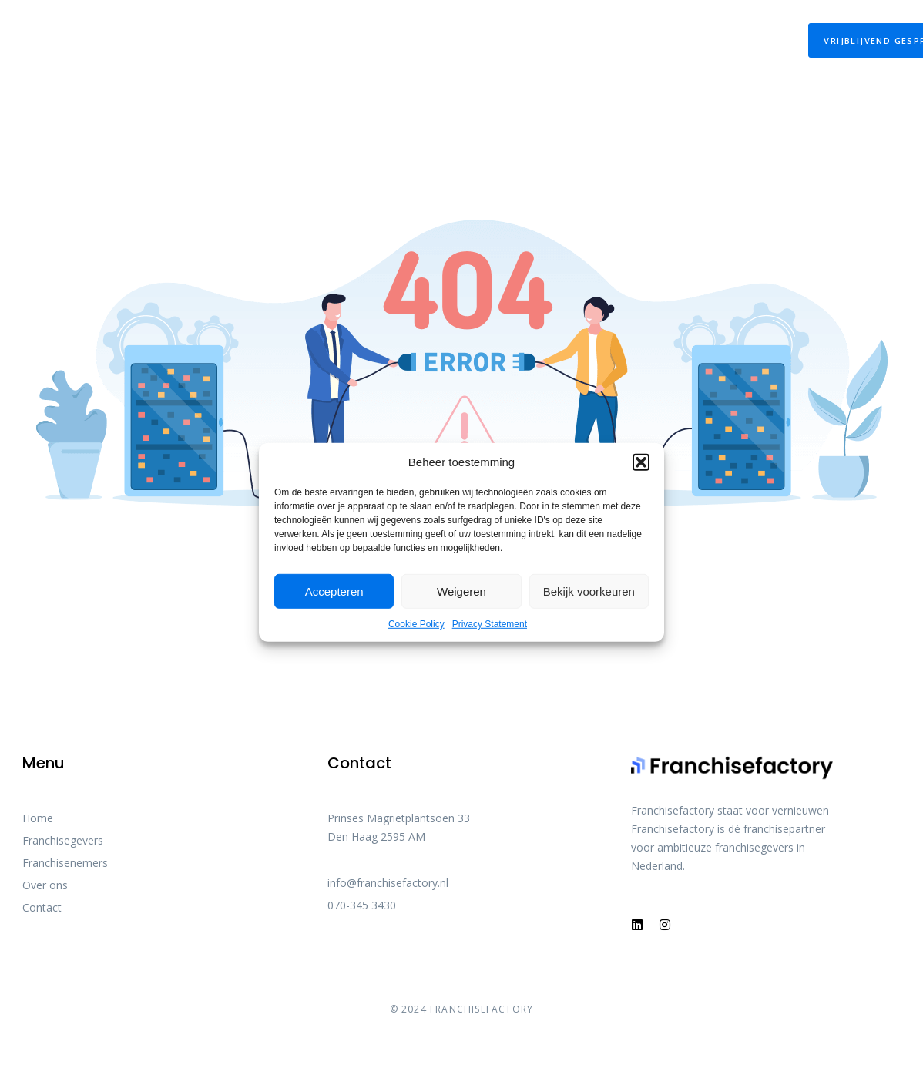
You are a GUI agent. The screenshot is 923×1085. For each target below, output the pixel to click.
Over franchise (469, 41)
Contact (729, 41)
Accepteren (334, 590)
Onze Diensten (205, 41)
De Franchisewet (340, 41)
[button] (641, 462)
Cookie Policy (416, 624)
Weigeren (461, 590)
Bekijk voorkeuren (589, 590)
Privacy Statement (489, 624)
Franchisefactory (611, 41)
